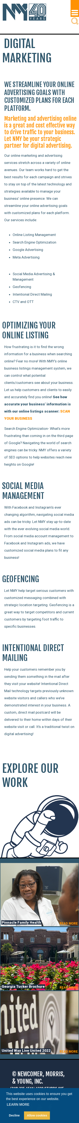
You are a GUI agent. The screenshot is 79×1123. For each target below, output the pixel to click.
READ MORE (69, 923)
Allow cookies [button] (37, 1115)
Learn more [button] (18, 1104)
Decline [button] (14, 1115)
